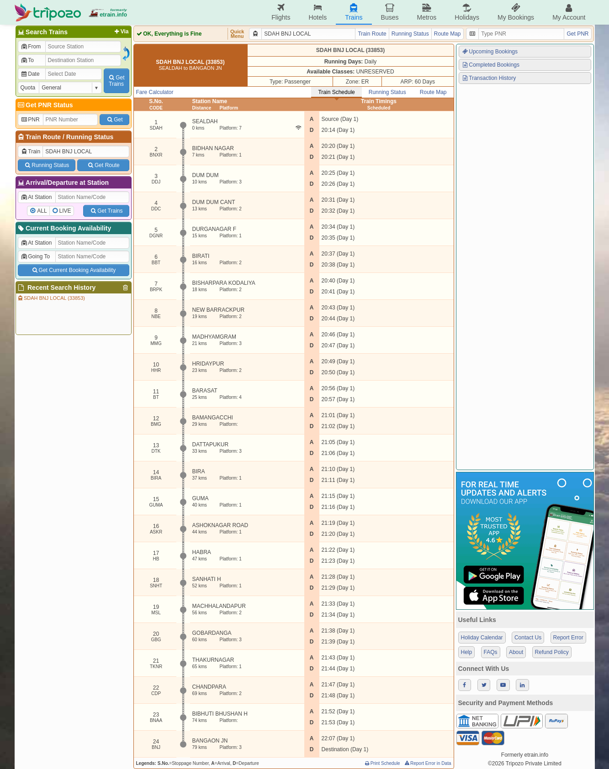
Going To (35, 256)
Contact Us (527, 637)
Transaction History (488, 78)
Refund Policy (552, 652)
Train (31, 151)
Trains (353, 12)
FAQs (491, 652)
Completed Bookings (490, 65)
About (516, 652)
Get (114, 119)
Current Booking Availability (64, 228)
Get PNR (577, 34)
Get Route (103, 165)
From (31, 46)
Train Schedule (336, 92)
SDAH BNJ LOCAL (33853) (51, 298)
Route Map (447, 34)
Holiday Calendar (482, 637)
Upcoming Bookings (489, 51)
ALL (42, 211)
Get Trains (106, 211)
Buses (390, 12)
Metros (426, 12)
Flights (280, 12)
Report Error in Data (427, 763)
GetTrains (116, 80)
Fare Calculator (155, 92)
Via (121, 31)
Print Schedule (382, 763)
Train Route (43, 137)
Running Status (89, 137)
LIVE (65, 211)
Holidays (467, 12)
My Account (568, 12)
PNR (30, 119)
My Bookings (516, 12)
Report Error (568, 637)
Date (30, 74)
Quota (28, 87)
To (27, 60)
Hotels (317, 12)
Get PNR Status (45, 105)
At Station (36, 197)
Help (466, 652)
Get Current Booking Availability (73, 270)
